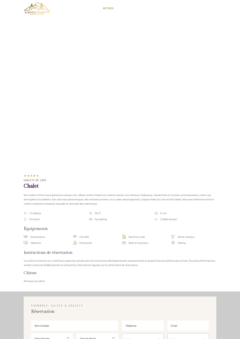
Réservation (146, 8)
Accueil (108, 8)
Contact (208, 8)
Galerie (191, 8)
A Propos (125, 8)
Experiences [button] (171, 8)
